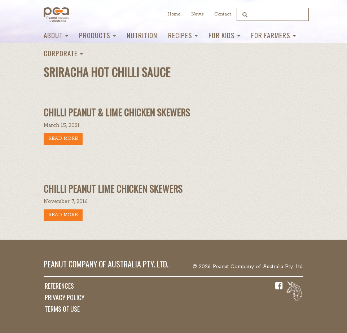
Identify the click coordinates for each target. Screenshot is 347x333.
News (197, 14)
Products (97, 35)
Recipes (183, 35)
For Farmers (273, 35)
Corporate (63, 53)
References (59, 285)
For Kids (224, 35)
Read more (63, 138)
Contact (222, 14)
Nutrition (142, 35)
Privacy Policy (64, 297)
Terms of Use (62, 309)
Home (173, 14)
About (56, 35)
